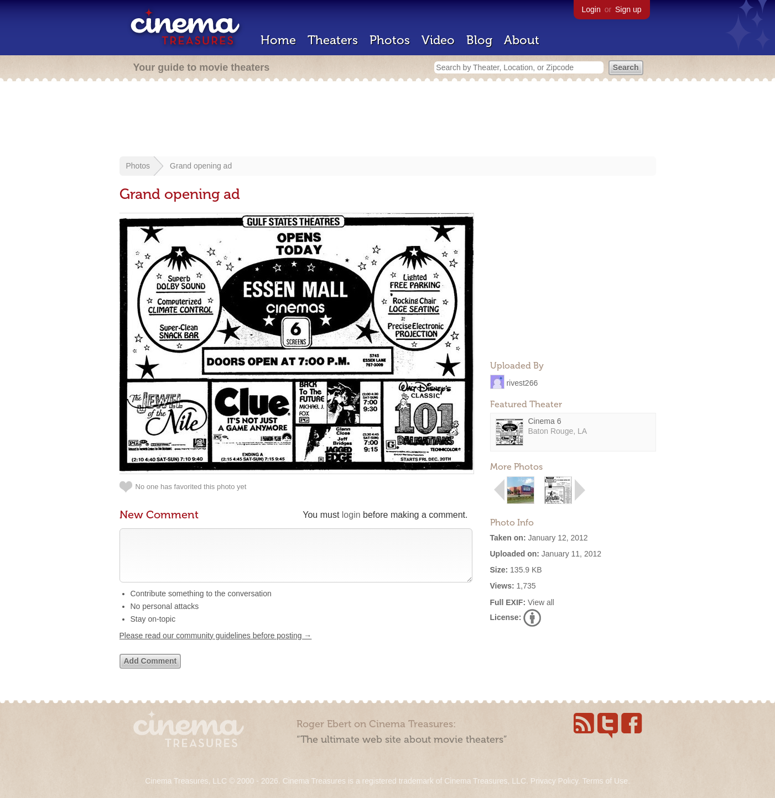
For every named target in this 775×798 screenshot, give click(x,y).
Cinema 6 (544, 421)
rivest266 (522, 382)
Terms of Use (604, 780)
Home (278, 40)
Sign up (628, 9)
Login (591, 9)
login (351, 514)
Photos (390, 40)
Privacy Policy (554, 780)
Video (438, 40)
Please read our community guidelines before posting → (215, 646)
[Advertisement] (387, 120)
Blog (479, 40)
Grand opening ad (201, 165)
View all (541, 602)
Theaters (333, 40)
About (521, 40)
